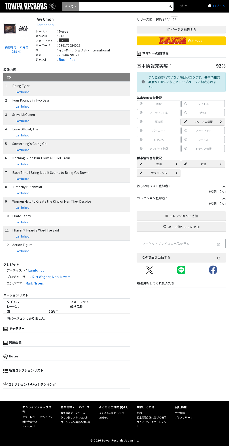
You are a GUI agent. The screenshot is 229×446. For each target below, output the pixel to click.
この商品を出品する (181, 257)
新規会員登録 (29, 421)
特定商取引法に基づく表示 (151, 417)
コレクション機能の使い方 (75, 422)
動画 (158, 164)
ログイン (219, 6)
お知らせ (104, 417)
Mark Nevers (34, 283)
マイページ (28, 426)
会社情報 (180, 412)
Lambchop (45, 24)
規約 (139, 412)
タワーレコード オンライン (37, 417)
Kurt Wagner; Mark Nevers (51, 276)
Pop (73, 59)
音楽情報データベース (73, 412)
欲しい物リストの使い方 (74, 417)
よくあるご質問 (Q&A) (111, 412)
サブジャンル (158, 173)
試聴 (203, 164)
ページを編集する (181, 29)
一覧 (180, 6)
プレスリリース (183, 417)
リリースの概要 (203, 121)
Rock (62, 59)
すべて (69, 6)
